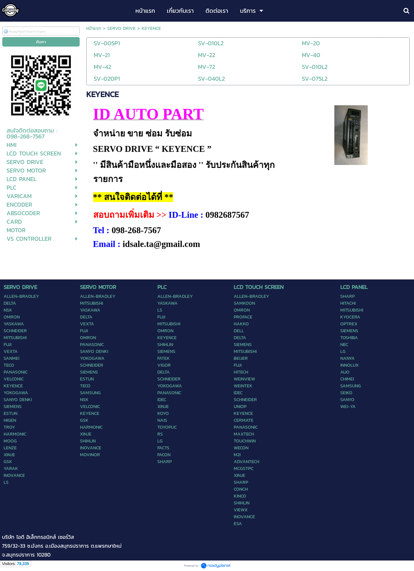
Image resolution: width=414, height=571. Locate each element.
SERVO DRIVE (121, 28)
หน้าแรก (93, 28)
